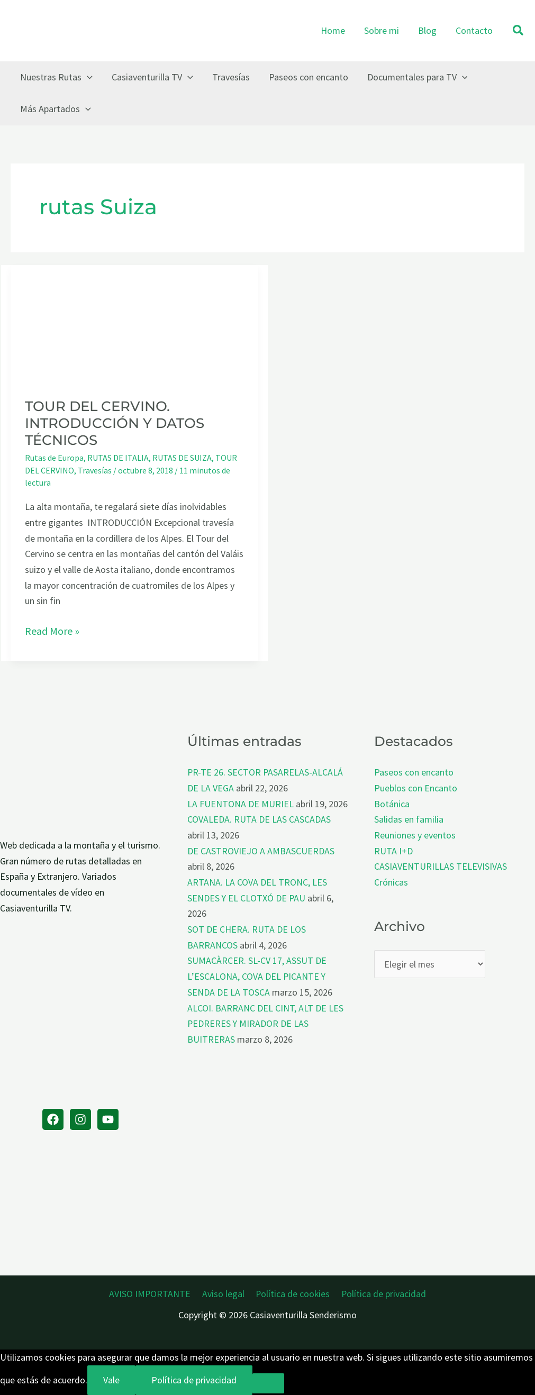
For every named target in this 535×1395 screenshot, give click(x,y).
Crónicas (391, 882)
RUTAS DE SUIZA (182, 457)
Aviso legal (224, 1294)
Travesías (95, 470)
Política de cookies (292, 1294)
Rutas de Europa (54, 457)
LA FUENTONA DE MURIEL (240, 804)
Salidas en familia (408, 819)
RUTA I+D (393, 851)
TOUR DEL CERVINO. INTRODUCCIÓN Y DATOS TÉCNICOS (114, 423)
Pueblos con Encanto (415, 788)
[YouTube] (108, 1119)
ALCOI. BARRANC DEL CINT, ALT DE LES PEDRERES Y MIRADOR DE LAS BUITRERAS (265, 1023)
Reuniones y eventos (415, 835)
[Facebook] (53, 1119)
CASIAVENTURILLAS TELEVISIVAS (440, 866)
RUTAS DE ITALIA (118, 457)
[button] (518, 31)
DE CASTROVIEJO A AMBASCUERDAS (260, 851)
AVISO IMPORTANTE (152, 1294)
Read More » (52, 631)
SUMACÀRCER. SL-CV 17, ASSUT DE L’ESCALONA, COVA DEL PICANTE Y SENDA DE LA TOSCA (257, 976)
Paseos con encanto (414, 772)
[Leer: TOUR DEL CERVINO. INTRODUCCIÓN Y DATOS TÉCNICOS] (134, 323)
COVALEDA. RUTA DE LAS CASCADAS (259, 819)
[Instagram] (80, 1119)
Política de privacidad (381, 1294)
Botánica (392, 804)
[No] (268, 1383)
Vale (111, 1380)
